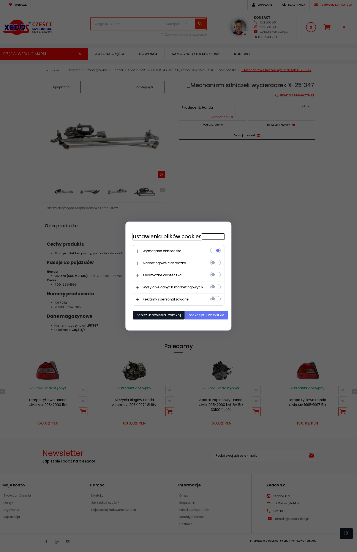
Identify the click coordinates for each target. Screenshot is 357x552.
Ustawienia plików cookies (163, 236)
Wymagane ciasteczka (158, 250)
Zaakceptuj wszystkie (206, 314)
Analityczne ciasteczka (158, 274)
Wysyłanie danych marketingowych (169, 286)
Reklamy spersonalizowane (162, 298)
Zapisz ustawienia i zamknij (155, 314)
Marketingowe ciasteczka (160, 262)
